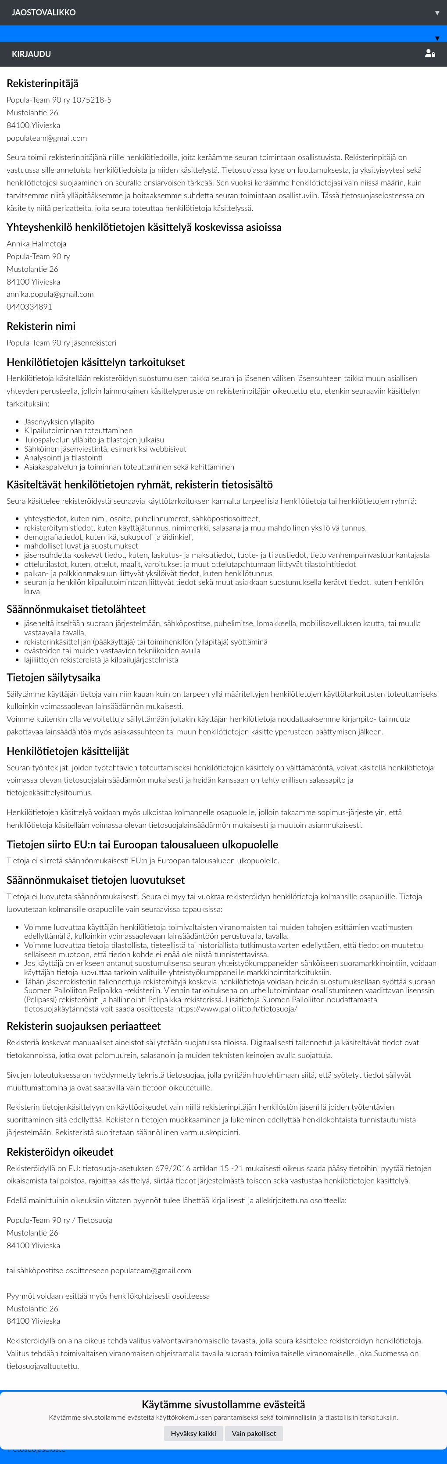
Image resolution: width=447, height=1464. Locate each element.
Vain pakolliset (254, 1433)
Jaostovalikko (229, 12)
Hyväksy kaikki (193, 1433)
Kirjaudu (223, 54)
